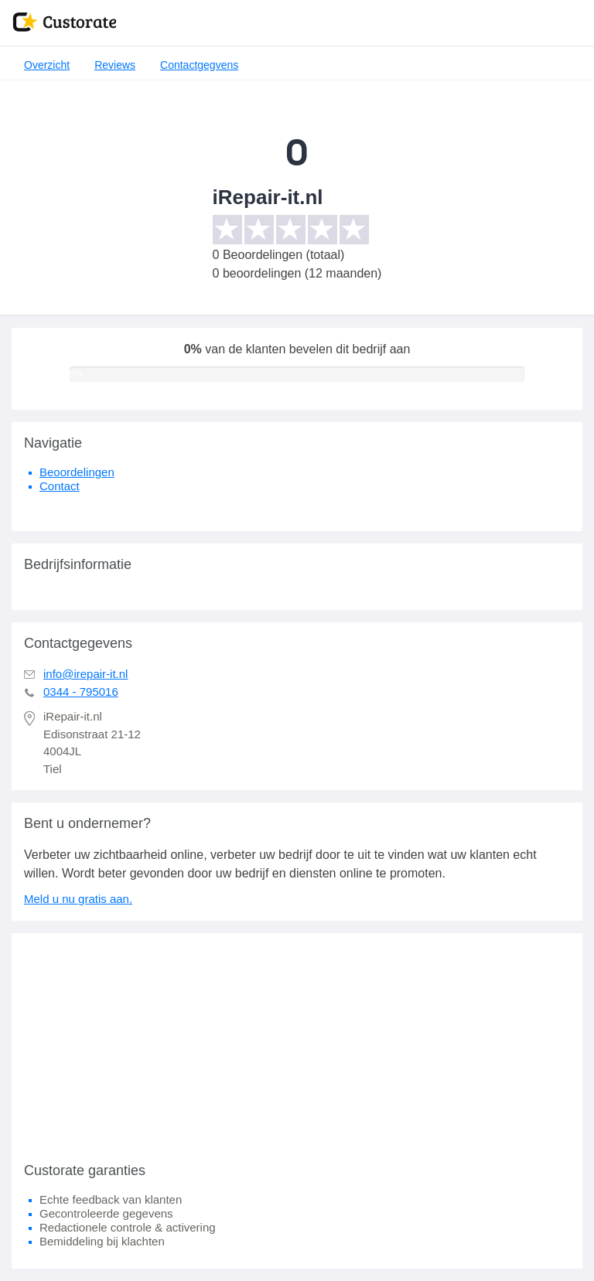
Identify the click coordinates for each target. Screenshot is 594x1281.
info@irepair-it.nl (85, 673)
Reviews (114, 65)
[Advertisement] (297, 1041)
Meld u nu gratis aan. (78, 898)
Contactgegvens (199, 65)
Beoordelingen (76, 472)
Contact (59, 485)
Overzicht (47, 65)
